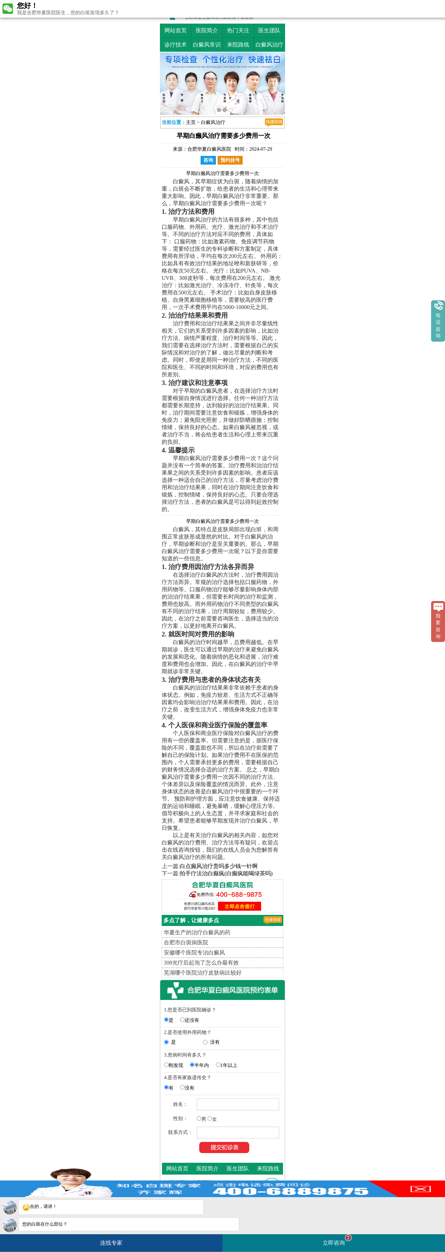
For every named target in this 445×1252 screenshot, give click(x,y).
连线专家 (111, 1243)
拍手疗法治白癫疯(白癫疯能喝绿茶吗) (226, 873)
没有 (215, 1042)
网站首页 (175, 30)
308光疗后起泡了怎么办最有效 (201, 963)
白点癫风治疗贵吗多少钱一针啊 (219, 866)
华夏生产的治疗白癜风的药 (197, 932)
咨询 (208, 160)
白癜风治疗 (269, 45)
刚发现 (176, 1065)
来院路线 (238, 45)
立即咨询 (337, 1240)
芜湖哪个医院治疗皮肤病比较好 (203, 973)
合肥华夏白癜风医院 (209, 149)
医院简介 (207, 30)
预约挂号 (230, 160)
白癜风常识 (207, 45)
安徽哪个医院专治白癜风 (194, 952)
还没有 (192, 1020)
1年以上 (228, 1065)
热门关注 (238, 30)
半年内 (201, 1065)
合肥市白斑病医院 (186, 942)
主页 (191, 122)
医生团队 (269, 30)
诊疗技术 (175, 45)
